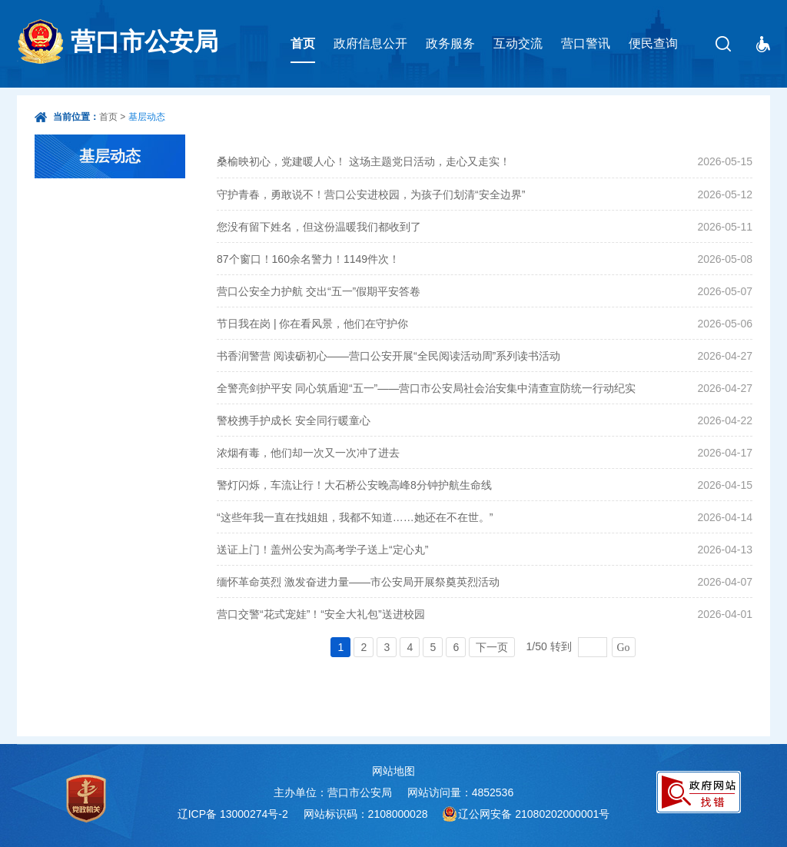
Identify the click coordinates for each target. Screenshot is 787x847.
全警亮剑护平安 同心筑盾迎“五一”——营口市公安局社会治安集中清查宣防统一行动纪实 (426, 388)
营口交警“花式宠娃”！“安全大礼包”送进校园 (321, 614)
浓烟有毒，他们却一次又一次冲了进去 (308, 453)
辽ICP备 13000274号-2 (233, 814)
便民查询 (653, 43)
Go (623, 647)
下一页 (492, 647)
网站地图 (393, 771)
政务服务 (450, 43)
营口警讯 (585, 43)
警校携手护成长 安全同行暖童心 (293, 420)
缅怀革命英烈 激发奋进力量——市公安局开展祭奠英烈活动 (358, 582)
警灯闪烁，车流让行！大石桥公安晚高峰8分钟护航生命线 (354, 485)
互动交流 (518, 43)
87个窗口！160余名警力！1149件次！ (308, 259)
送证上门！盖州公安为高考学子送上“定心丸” (322, 549)
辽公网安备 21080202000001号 (533, 814)
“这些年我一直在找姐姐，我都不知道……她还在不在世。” (355, 517)
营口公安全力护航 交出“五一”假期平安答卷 (318, 291)
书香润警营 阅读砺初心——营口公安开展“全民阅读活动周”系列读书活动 (388, 356)
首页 (303, 43)
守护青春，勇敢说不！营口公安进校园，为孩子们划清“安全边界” (371, 194)
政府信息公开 (370, 43)
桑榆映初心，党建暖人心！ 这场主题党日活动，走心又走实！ (363, 161)
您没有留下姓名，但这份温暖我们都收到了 (319, 227)
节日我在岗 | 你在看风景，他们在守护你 (312, 323)
